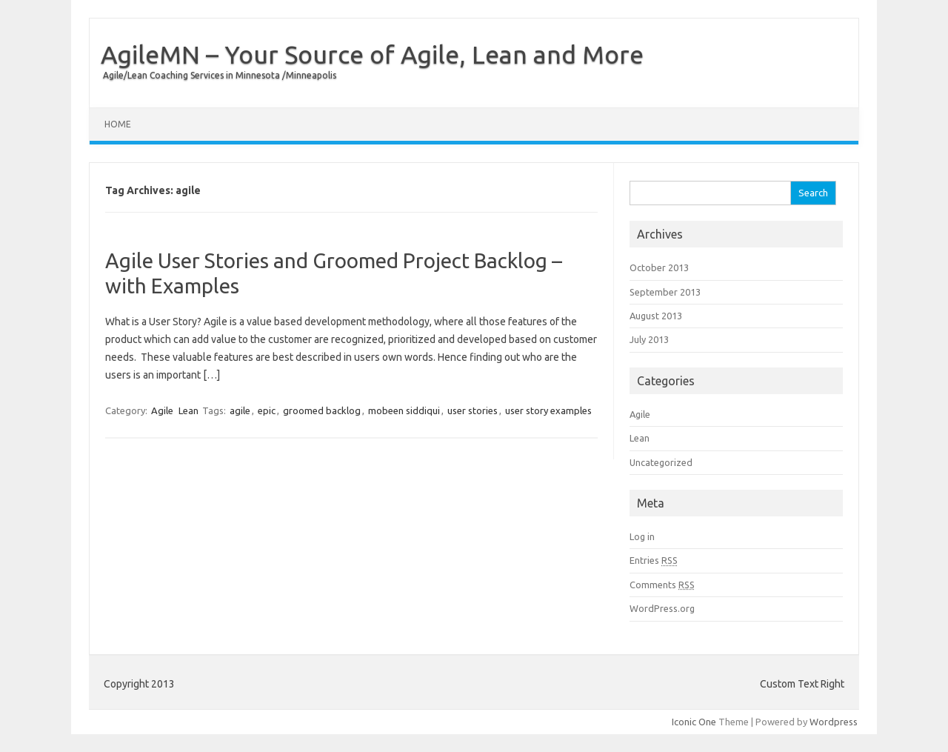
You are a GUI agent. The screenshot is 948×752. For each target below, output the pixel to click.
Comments (662, 584)
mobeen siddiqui (404, 410)
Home (117, 124)
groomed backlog (322, 410)
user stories (472, 410)
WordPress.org (662, 608)
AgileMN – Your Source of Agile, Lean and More (372, 54)
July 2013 (649, 339)
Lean (188, 410)
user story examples (548, 410)
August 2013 (656, 315)
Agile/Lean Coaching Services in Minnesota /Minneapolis (219, 75)
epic (267, 410)
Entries (654, 560)
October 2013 (659, 267)
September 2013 (665, 292)
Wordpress (834, 721)
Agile (162, 410)
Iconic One (694, 721)
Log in (642, 536)
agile (240, 410)
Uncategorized (661, 462)
